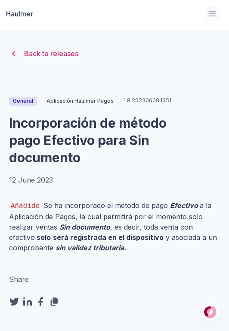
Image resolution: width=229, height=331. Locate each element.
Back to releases (43, 53)
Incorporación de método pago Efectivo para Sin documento (88, 140)
